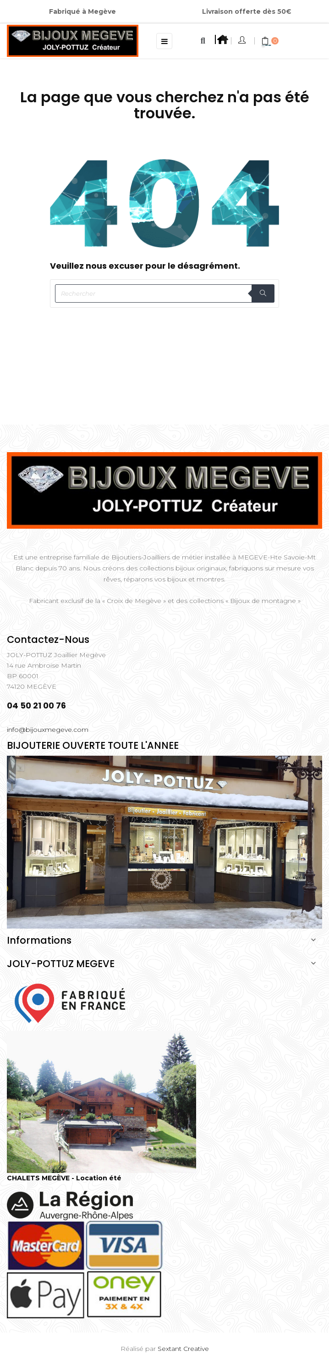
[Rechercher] (164, 293)
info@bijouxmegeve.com (47, 729)
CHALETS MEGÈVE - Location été (64, 1178)
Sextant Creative (183, 1348)
